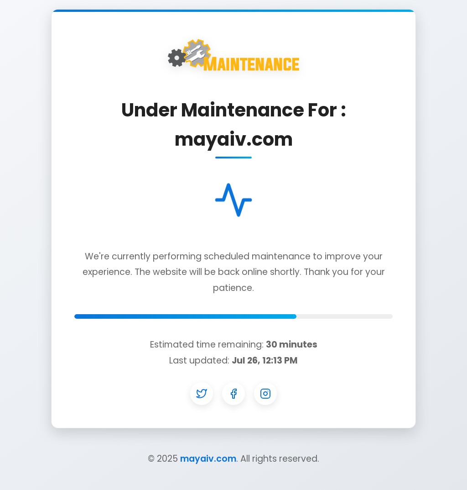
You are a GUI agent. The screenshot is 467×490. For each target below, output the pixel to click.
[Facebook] (233, 393)
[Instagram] (265, 393)
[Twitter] (201, 393)
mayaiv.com (208, 459)
